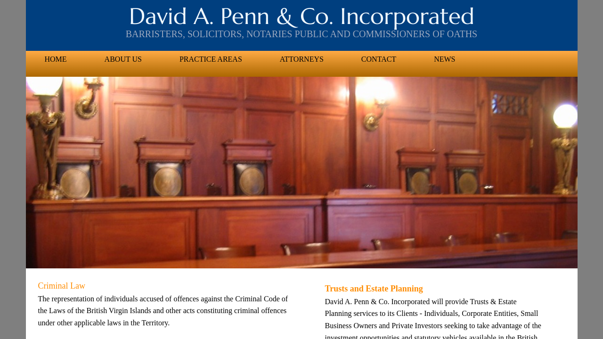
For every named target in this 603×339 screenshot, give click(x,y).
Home (56, 59)
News (444, 59)
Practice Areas (210, 59)
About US (123, 59)
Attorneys (302, 59)
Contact (378, 59)
